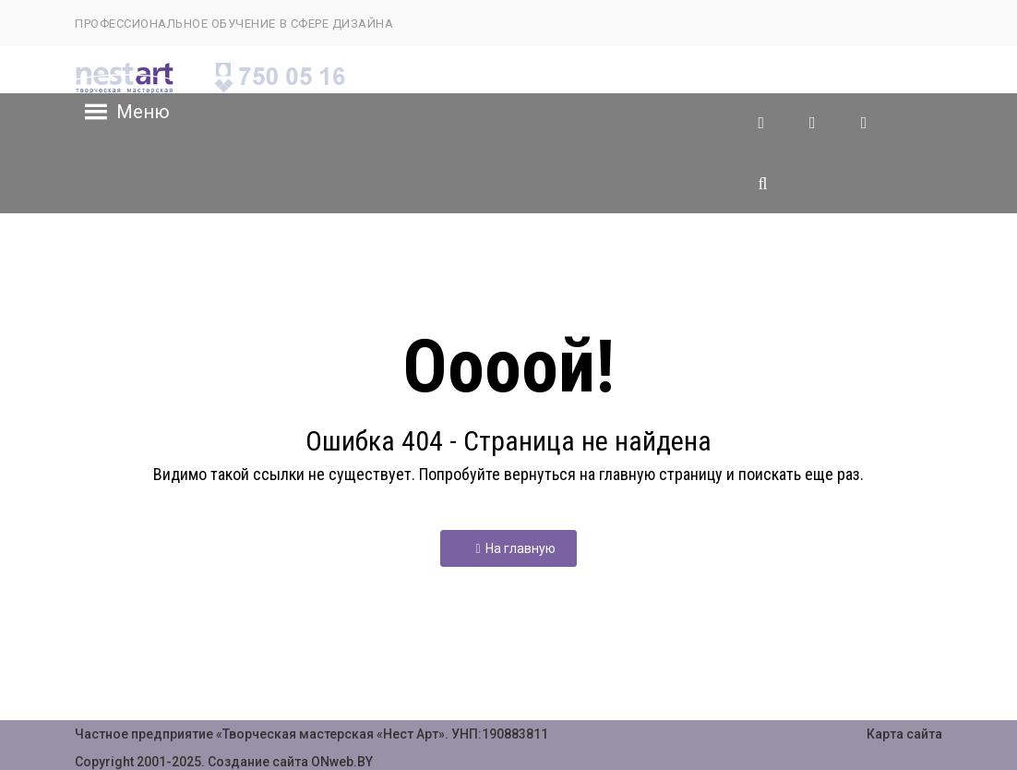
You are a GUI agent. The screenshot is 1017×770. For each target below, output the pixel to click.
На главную (515, 548)
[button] (143, 111)
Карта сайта (904, 734)
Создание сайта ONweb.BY (290, 761)
